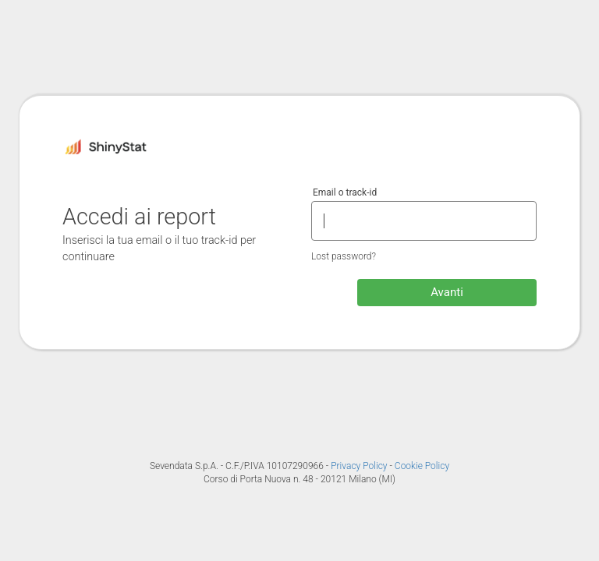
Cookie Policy (422, 465)
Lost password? (343, 256)
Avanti (447, 292)
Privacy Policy (360, 465)
